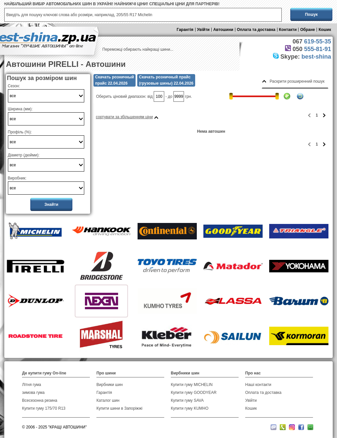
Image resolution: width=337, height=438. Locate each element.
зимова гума (33, 392)
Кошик (325, 30)
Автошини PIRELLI (42, 64)
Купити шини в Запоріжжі (119, 408)
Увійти (203, 30)
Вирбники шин (109, 384)
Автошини (223, 30)
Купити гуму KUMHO (189, 408)
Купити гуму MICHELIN (192, 384)
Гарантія (185, 30)
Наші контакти (258, 384)
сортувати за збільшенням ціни (124, 117)
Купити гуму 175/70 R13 (43, 408)
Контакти (288, 30)
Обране (307, 30)
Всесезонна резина (39, 400)
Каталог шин (107, 400)
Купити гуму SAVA (187, 400)
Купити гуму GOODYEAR (194, 392)
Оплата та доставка (256, 30)
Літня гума (31, 384)
